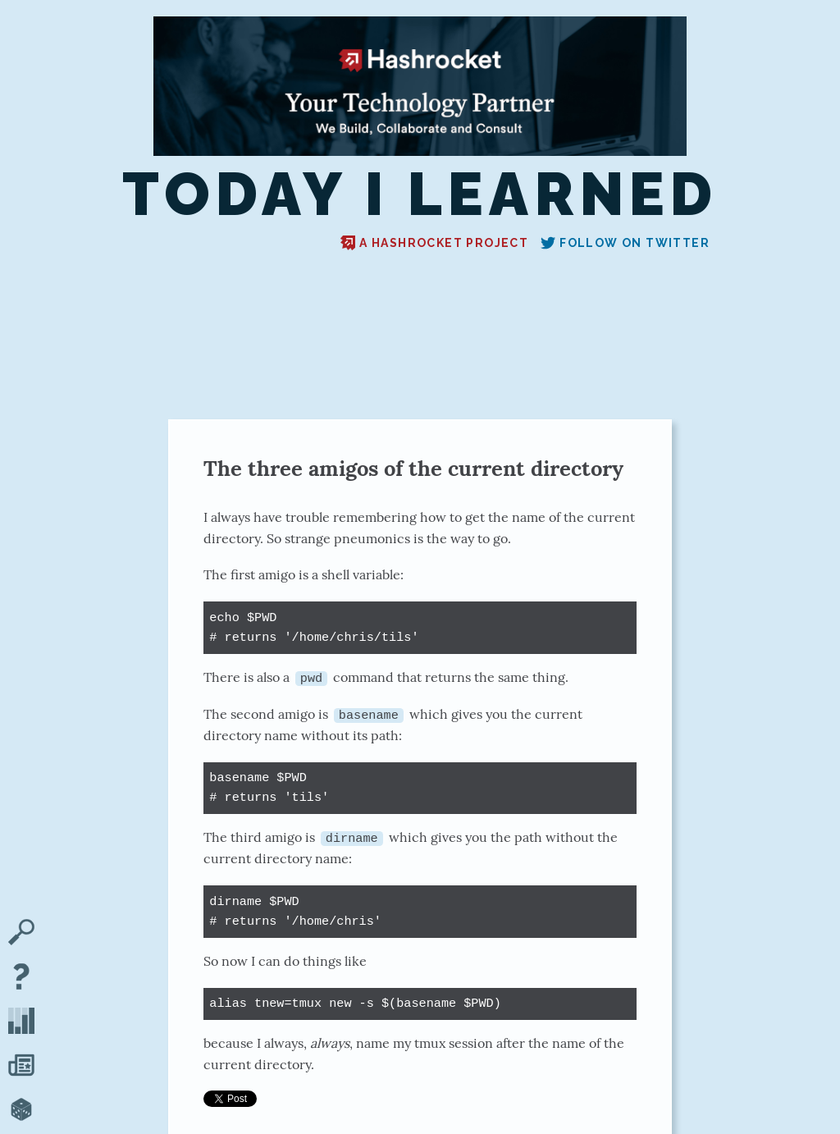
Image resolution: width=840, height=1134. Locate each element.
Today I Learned (420, 195)
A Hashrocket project (434, 242)
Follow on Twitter (625, 242)
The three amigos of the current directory (413, 468)
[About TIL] (21, 978)
